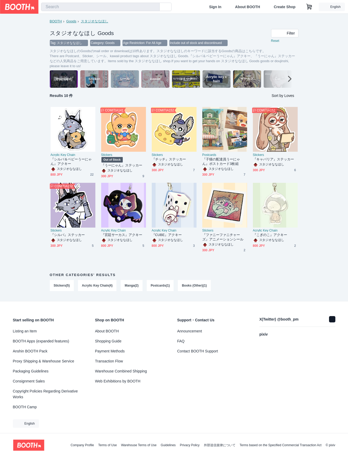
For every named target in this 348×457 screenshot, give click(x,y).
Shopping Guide (108, 341)
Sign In (215, 7)
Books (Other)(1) (194, 286)
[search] (154, 7)
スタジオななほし (94, 21)
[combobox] (100, 7)
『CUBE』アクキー (167, 235)
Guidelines (168, 445)
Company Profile (82, 445)
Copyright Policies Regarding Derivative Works (45, 394)
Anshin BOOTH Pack (30, 351)
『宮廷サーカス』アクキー (122, 235)
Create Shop (284, 7)
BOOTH (56, 21)
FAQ (181, 341)
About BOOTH (247, 7)
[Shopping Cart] (309, 7)
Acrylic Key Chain (63, 155)
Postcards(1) (160, 286)
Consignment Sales (29, 381)
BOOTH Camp (25, 407)
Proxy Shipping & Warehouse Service (43, 361)
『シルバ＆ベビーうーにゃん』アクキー (71, 162)
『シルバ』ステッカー (68, 235)
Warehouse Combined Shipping (121, 371)
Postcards (209, 155)
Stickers (106, 155)
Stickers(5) (62, 286)
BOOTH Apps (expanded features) (41, 341)
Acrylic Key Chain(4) (97, 286)
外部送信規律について (220, 445)
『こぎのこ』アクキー (270, 235)
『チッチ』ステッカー (169, 159)
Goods (71, 21)
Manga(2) (132, 286)
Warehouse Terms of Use (138, 445)
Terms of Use (107, 445)
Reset (275, 41)
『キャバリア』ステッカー (273, 159)
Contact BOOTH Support (197, 351)
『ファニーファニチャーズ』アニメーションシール (223, 237)
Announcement (189, 331)
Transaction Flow (109, 361)
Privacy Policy (190, 445)
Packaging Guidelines (30, 371)
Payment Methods (110, 351)
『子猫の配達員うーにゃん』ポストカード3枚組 (221, 162)
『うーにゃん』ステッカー (122, 166)
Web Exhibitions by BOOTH (117, 381)
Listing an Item (25, 331)
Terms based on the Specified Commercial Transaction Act (281, 445)
